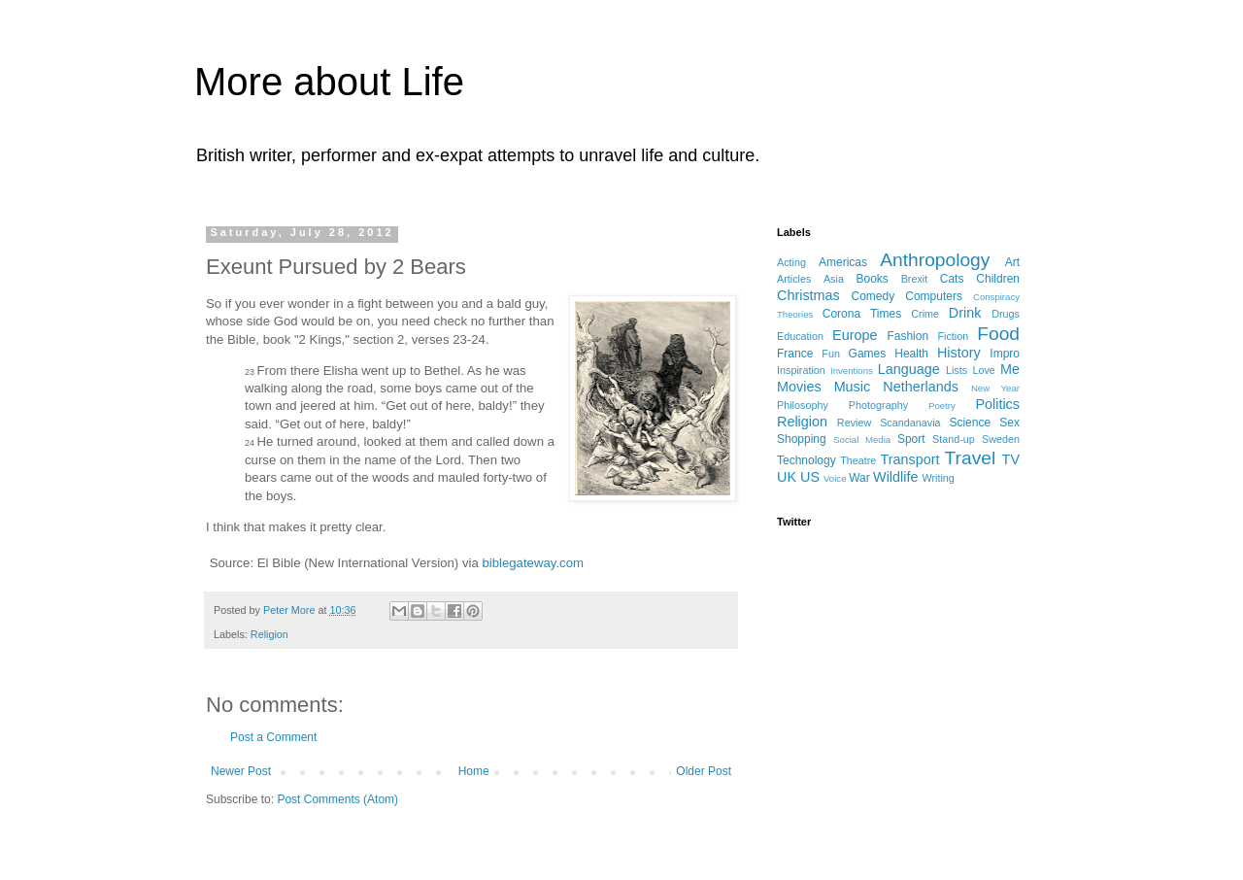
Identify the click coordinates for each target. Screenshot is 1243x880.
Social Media (861, 439)
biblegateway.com (533, 563)
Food (998, 333)
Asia (833, 279)
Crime (925, 314)
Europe (854, 335)
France (795, 353)
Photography (878, 405)
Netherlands (920, 386)
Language (909, 369)
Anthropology (935, 260)
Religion (269, 634)
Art (1012, 262)
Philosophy (802, 405)
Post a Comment (273, 737)
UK (786, 477)
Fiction (952, 336)
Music (852, 386)
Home (473, 771)
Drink (965, 313)
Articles (794, 279)
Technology (806, 460)
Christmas (808, 295)
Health (911, 353)
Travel (970, 458)
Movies (799, 386)
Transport (909, 459)
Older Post (703, 771)
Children (998, 279)
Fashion (907, 336)
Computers (933, 296)
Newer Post (241, 771)
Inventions (851, 370)
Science (970, 422)
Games (868, 353)
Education (800, 336)
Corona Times (862, 314)
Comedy (873, 296)
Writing (938, 478)
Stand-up (953, 439)
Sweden (1001, 439)
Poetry (942, 405)
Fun (831, 353)
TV (1011, 459)
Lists (956, 370)
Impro (1005, 353)
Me (1010, 369)
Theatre (858, 460)
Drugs (1005, 314)
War (859, 478)
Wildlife (895, 477)
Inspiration (801, 370)
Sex (1009, 422)
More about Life (329, 81)
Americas (843, 262)
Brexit (914, 279)
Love (983, 370)
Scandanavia (910, 422)
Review (854, 422)
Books (872, 279)
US (810, 477)
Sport (911, 439)
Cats (952, 279)
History (959, 352)
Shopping (801, 439)
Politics (997, 404)
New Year (995, 388)
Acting (791, 262)
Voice (834, 478)
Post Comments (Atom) (337, 799)
